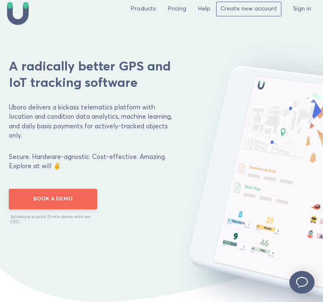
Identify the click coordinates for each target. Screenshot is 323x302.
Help (204, 9)
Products (143, 9)
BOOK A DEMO (53, 199)
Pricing (177, 9)
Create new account (248, 9)
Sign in (302, 9)
